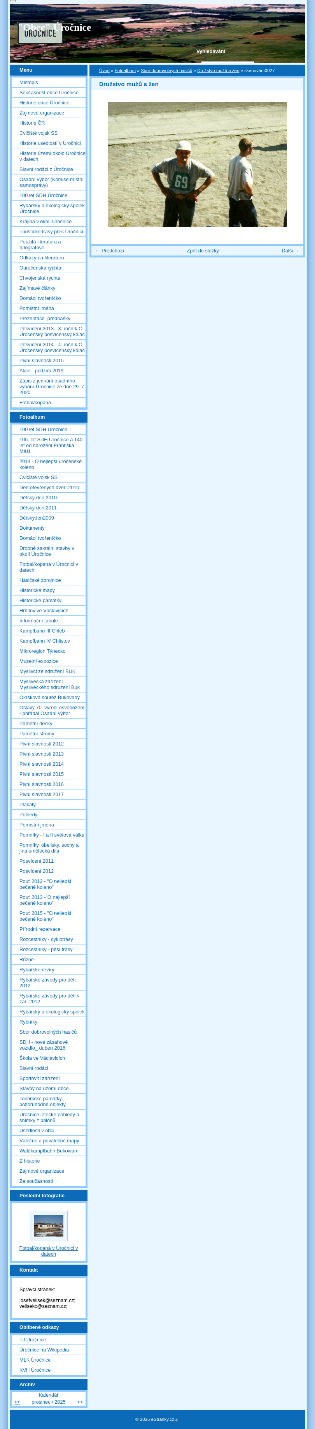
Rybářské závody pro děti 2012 (47, 982)
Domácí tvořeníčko (40, 298)
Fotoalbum (125, 70)
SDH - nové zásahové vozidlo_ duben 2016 (43, 1045)
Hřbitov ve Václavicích (43, 610)
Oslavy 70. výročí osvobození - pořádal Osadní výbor (51, 710)
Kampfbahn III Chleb (42, 631)
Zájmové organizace (41, 113)
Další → (290, 251)
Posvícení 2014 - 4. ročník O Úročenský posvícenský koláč (52, 347)
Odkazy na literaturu (41, 258)
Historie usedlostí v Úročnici (50, 143)
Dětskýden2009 (36, 518)
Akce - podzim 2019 (41, 371)
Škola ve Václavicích (42, 1058)
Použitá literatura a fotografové (40, 244)
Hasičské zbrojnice (40, 580)
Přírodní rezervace (39, 929)
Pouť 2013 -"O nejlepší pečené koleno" (44, 900)
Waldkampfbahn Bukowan (48, 1151)
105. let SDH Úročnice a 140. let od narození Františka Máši (51, 445)
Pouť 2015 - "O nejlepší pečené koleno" (45, 916)
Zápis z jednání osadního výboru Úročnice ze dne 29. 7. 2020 (52, 386)
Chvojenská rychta (39, 278)
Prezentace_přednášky (44, 318)
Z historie (29, 1161)
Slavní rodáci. (34, 1068)
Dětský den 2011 (38, 508)
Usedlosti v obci (36, 1130)
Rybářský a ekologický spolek (52, 1012)
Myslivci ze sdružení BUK (47, 671)
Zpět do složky (203, 251)
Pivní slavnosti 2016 (41, 784)
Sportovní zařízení (39, 1078)
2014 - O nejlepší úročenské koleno (50, 464)
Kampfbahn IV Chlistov (44, 641)
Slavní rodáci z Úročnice (46, 169)
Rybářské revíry (36, 970)
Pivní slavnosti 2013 (41, 754)
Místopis (28, 82)
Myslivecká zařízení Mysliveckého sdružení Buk (49, 684)
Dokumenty (32, 528)
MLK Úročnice (35, 1360)
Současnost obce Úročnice (49, 92)
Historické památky (40, 600)
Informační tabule (38, 621)
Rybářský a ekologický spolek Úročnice (52, 208)
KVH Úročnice (35, 1370)
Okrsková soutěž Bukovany (49, 697)
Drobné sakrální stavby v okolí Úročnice (46, 551)
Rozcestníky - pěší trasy (46, 949)
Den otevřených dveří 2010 (49, 487)
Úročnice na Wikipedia (44, 1350)
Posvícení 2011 (36, 861)
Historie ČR (32, 123)
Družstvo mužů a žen (218, 70)
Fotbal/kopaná (35, 402)
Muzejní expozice (38, 661)
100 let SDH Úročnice (43, 195)
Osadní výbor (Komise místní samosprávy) (51, 182)
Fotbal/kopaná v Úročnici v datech (48, 567)
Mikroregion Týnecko (42, 651)
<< (17, 1402)
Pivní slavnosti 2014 (41, 764)
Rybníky (28, 1022)
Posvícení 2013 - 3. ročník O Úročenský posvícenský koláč (52, 331)
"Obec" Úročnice (54, 27)
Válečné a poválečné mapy (49, 1141)
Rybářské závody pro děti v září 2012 (49, 998)
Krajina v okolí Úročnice (45, 221)
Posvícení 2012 (36, 871)
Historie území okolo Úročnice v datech (52, 156)
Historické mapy (37, 590)
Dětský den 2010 (38, 497)
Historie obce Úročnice (44, 103)
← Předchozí (109, 251)
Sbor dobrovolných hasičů (166, 70)
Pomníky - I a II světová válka (51, 835)
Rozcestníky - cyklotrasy (46, 939)
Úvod (104, 70)
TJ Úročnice (32, 1340)
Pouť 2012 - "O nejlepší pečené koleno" (45, 884)
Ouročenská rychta (40, 268)
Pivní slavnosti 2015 (41, 360)
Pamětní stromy (36, 734)
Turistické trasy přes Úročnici (51, 231)
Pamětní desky (35, 723)
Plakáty (27, 804)
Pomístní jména (36, 308)
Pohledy (28, 815)
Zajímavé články (37, 288)
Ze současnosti (36, 1181)
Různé (26, 959)
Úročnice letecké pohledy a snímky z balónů (49, 1117)
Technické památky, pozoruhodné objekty (42, 1101)
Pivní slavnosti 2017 (41, 794)
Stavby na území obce (44, 1088)
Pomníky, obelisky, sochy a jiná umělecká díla (49, 848)
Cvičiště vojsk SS (38, 133)
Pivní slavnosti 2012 (41, 744)
